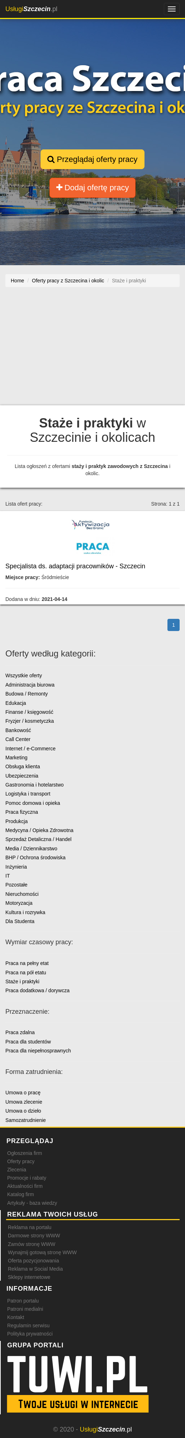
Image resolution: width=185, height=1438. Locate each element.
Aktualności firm (25, 1186)
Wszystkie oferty (23, 675)
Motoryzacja (18, 903)
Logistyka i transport (27, 794)
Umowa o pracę (23, 1092)
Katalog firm (20, 1194)
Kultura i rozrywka (25, 912)
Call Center (17, 739)
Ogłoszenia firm (24, 1153)
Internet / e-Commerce (30, 748)
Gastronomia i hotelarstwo (34, 785)
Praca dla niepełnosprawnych (38, 1051)
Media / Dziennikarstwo (31, 848)
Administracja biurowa (29, 685)
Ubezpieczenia (21, 776)
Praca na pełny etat (27, 963)
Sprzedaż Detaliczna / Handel (38, 839)
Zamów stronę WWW (31, 1244)
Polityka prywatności (30, 1334)
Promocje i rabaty (26, 1178)
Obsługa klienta (22, 766)
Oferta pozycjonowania (33, 1260)
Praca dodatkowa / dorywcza (37, 990)
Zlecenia (16, 1169)
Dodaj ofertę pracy (92, 187)
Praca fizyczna (21, 812)
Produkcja (16, 821)
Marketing (16, 757)
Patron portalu (23, 1301)
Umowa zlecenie (23, 1102)
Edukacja (15, 703)
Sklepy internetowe (29, 1277)
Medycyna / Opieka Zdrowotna (39, 830)
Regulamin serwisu (28, 1325)
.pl (31, 9)
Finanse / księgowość (29, 712)
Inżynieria (16, 867)
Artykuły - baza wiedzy (32, 1203)
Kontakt (15, 1317)
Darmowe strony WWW (34, 1235)
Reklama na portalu (29, 1227)
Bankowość (18, 730)
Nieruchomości (22, 894)
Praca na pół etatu (25, 972)
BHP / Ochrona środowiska (35, 857)
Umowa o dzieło (23, 1111)
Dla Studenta (19, 921)
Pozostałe (16, 885)
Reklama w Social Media (35, 1269)
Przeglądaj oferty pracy (92, 159)
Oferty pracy (20, 1161)
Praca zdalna (20, 1032)
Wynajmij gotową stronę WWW (42, 1252)
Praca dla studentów (28, 1042)
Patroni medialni (25, 1309)
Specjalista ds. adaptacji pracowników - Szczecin (75, 566)
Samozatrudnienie (25, 1120)
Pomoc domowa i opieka (32, 803)
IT (7, 876)
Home (17, 280)
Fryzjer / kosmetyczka (29, 721)
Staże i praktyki (22, 981)
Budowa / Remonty (26, 694)
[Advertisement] (92, 350)
